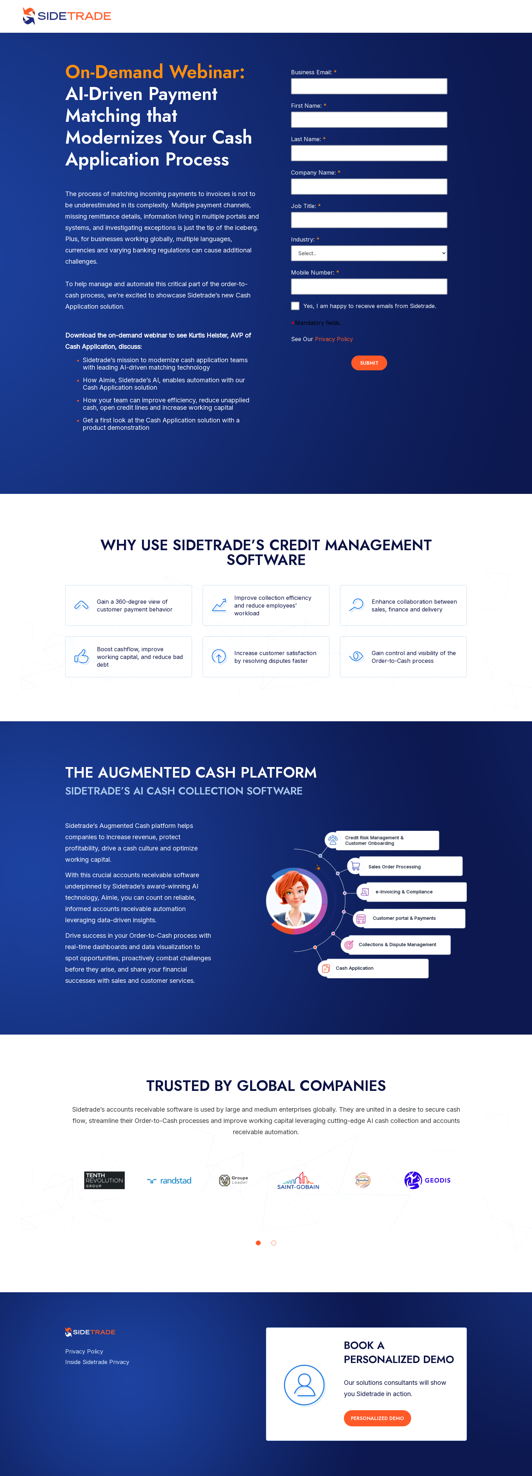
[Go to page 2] (273, 1243)
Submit (369, 362)
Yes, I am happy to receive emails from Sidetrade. (369, 305)
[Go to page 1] (258, 1243)
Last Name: (308, 139)
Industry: (305, 239)
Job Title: (306, 206)
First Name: (309, 105)
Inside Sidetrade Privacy (97, 1361)
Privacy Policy (334, 339)
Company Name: (316, 172)
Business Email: (314, 72)
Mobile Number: (315, 272)
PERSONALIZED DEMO (377, 1418)
